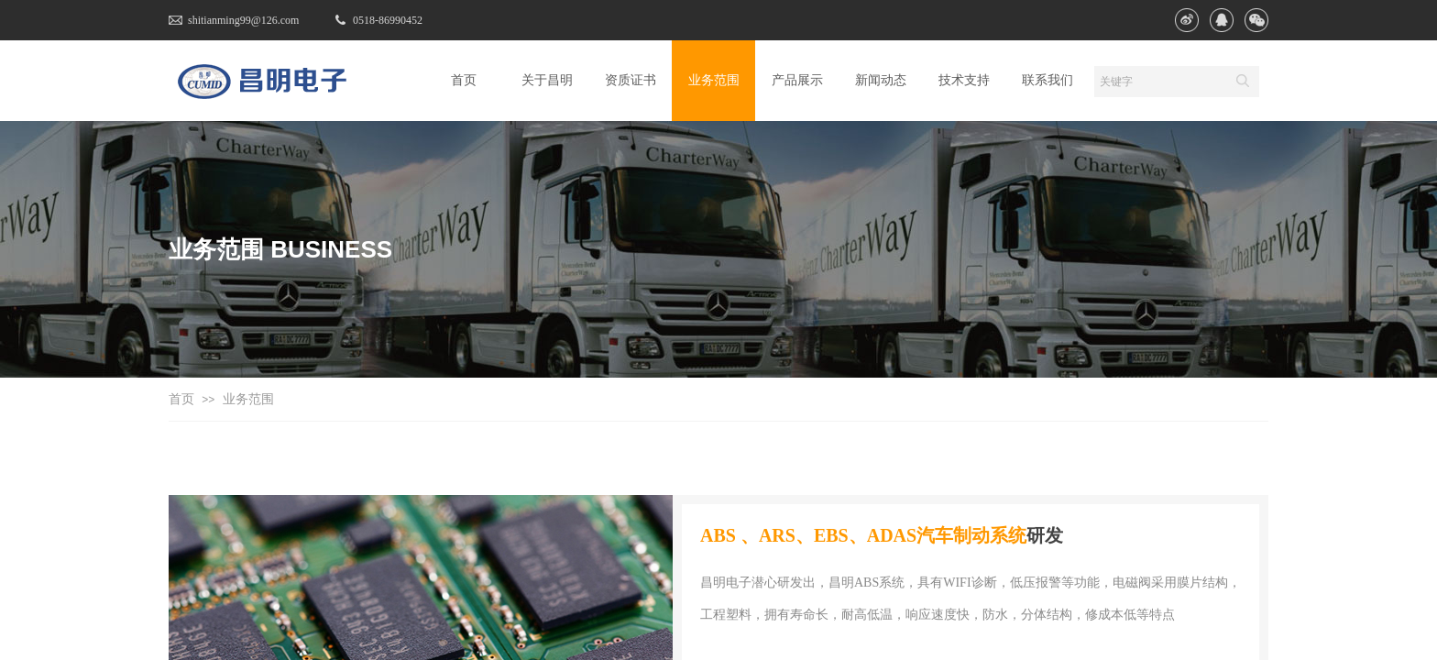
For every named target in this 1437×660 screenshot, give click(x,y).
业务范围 (248, 399)
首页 (181, 399)
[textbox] (1159, 81)
